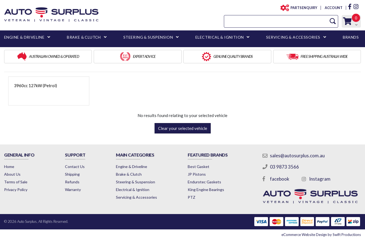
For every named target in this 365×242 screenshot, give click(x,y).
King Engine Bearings (206, 189)
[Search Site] (333, 21)
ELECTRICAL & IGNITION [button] (219, 37)
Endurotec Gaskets (204, 182)
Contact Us (75, 166)
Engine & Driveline (131, 166)
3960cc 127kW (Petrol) (35, 85)
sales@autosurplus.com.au (297, 155)
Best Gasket (198, 166)
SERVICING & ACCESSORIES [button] (293, 37)
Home (9, 166)
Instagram (319, 179)
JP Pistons (197, 174)
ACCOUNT (333, 8)
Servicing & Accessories (136, 197)
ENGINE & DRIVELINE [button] (24, 37)
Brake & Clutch (129, 174)
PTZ (191, 197)
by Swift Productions (321, 234)
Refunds (72, 182)
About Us (12, 174)
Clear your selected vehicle (182, 128)
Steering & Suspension (135, 182)
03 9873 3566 (284, 167)
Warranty (73, 189)
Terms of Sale (15, 182)
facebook (279, 179)
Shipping (72, 174)
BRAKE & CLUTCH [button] (84, 37)
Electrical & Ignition (132, 189)
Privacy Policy (15, 189)
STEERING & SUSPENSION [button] (148, 37)
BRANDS (351, 37)
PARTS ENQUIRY (302, 8)
